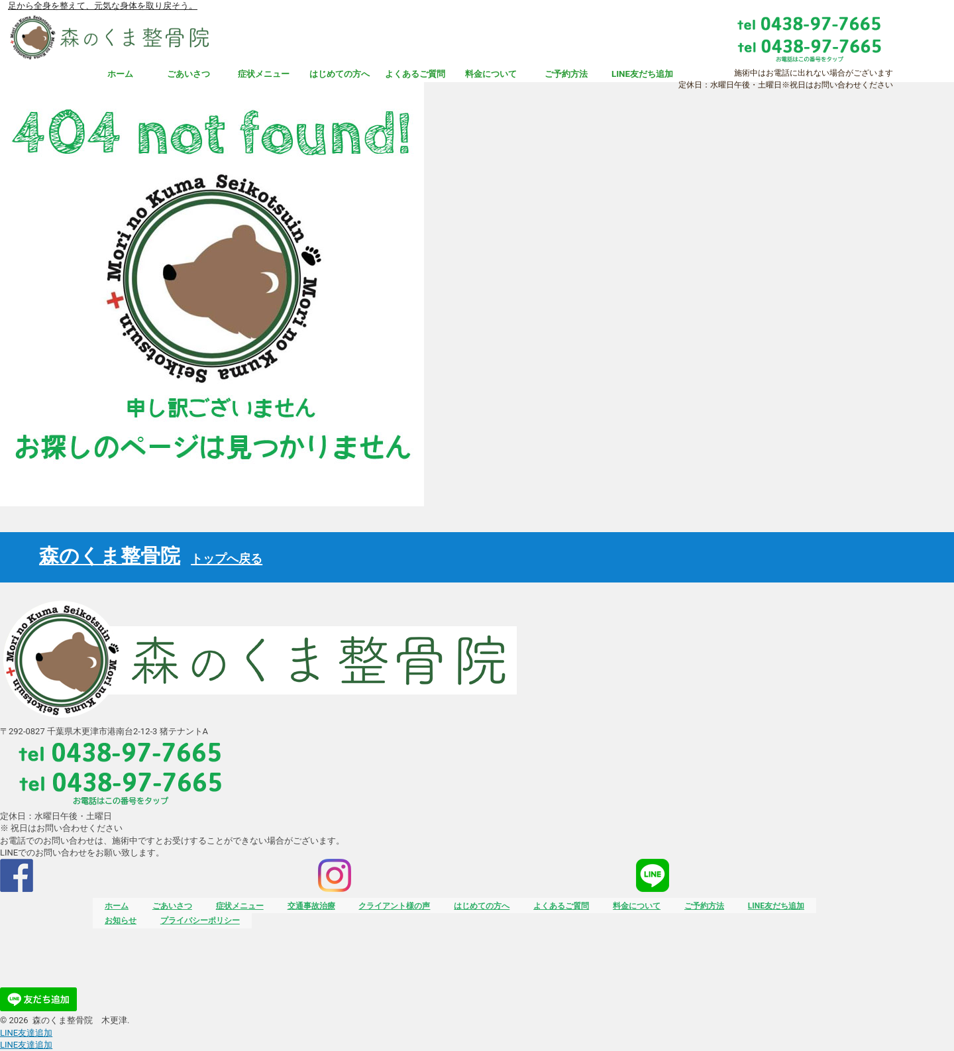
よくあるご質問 (415, 74)
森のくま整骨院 (150, 555)
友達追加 (26, 1033)
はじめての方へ (339, 74)
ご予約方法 (566, 74)
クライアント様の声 (394, 906)
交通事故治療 (311, 906)
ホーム (120, 74)
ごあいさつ (188, 74)
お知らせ (120, 920)
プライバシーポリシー (200, 920)
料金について (491, 74)
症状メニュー (264, 74)
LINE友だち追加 (642, 74)
